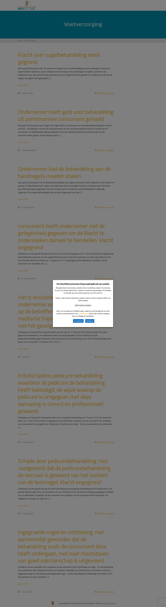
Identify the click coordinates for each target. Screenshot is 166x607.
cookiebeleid (83, 313)
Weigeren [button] (89, 321)
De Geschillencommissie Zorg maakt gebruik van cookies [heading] (83, 284)
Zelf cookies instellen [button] (83, 305)
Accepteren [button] (78, 321)
